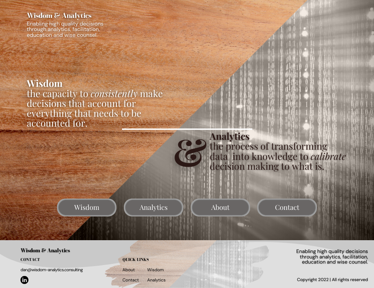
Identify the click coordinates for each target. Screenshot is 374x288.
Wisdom (155, 270)
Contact (130, 280)
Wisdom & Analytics (45, 250)
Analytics (156, 280)
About (128, 270)
